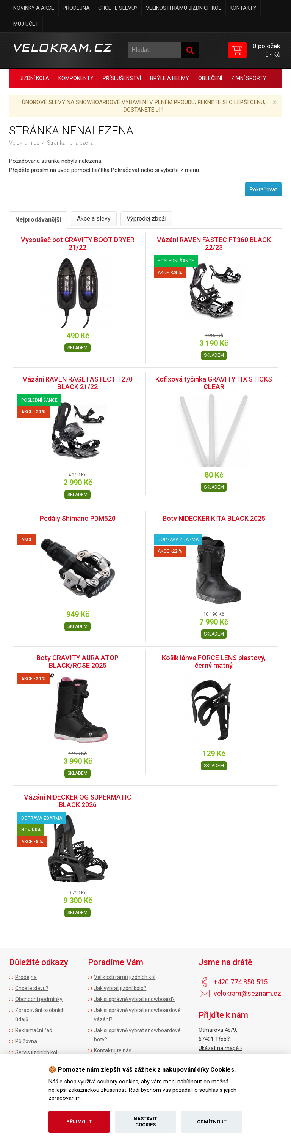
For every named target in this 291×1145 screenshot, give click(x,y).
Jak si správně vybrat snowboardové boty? (137, 1034)
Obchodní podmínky (39, 999)
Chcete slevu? (118, 8)
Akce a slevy (94, 218)
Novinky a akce (33, 8)
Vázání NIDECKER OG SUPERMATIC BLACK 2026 (77, 801)
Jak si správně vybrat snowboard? (134, 999)
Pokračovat (263, 189)
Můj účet (26, 24)
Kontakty (243, 8)
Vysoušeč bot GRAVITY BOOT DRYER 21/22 (78, 243)
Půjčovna (26, 1041)
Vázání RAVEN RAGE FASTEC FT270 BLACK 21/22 (78, 383)
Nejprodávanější (38, 219)
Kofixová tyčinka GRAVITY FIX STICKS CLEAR (213, 383)
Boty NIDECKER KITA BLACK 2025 (214, 518)
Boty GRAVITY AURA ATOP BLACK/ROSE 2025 (77, 661)
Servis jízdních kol (36, 1052)
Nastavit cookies (145, 1122)
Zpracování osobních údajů (40, 1014)
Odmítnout (212, 1121)
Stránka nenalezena (70, 143)
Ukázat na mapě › (220, 1048)
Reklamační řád (33, 1030)
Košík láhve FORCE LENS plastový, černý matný (214, 661)
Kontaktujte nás (112, 1050)
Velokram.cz (24, 143)
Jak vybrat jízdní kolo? (120, 988)
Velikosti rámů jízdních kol (183, 8)
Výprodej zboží (146, 218)
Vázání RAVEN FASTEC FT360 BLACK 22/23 (214, 243)
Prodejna (76, 8)
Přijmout (79, 1121)
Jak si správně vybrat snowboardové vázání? (137, 1014)
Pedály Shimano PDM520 (78, 518)
